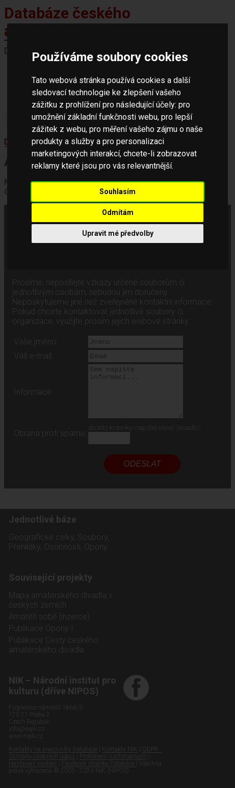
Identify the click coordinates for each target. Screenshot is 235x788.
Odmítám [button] (118, 212)
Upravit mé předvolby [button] (117, 233)
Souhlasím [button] (117, 191)
